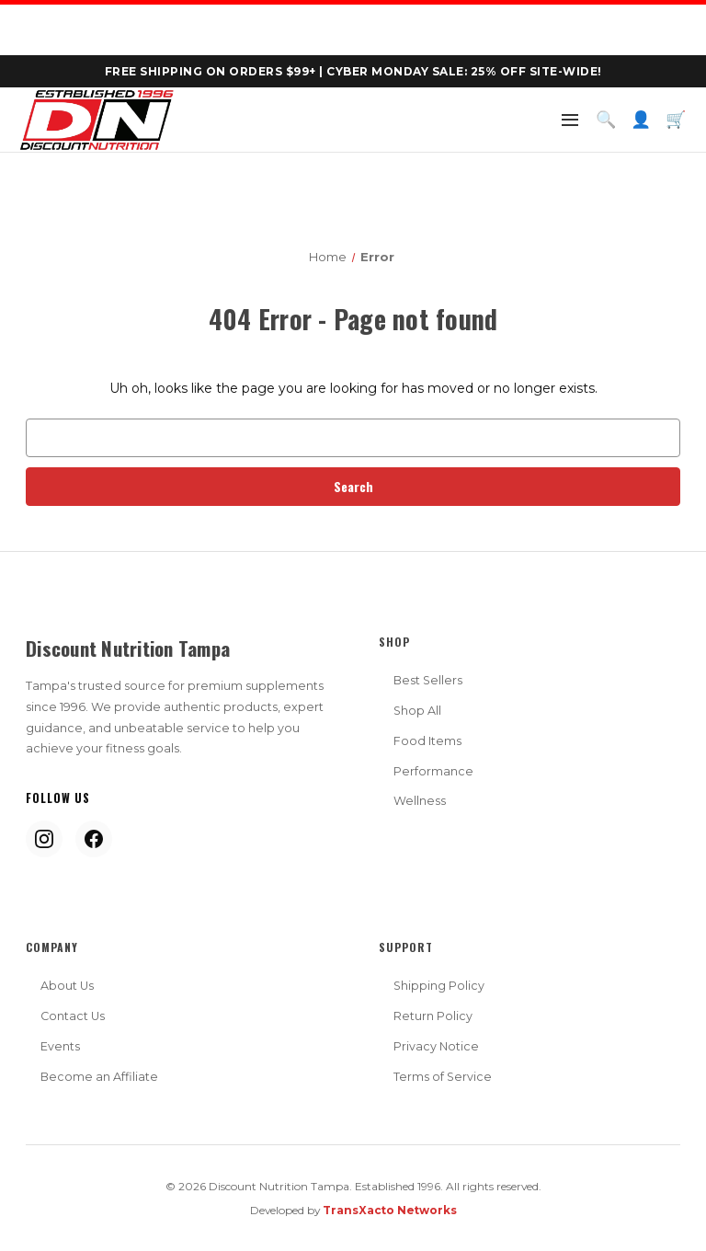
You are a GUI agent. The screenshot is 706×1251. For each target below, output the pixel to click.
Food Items (427, 741)
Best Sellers (427, 680)
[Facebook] (93, 839)
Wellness (419, 801)
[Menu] (569, 119)
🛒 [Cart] (676, 119)
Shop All (417, 710)
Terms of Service (442, 1077)
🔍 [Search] (606, 119)
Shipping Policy (438, 986)
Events (60, 1046)
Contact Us (72, 1016)
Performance (433, 771)
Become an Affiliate (99, 1077)
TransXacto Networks (390, 1210)
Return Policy (433, 1016)
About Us (67, 986)
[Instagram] (44, 839)
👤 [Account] (641, 119)
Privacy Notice (436, 1046)
